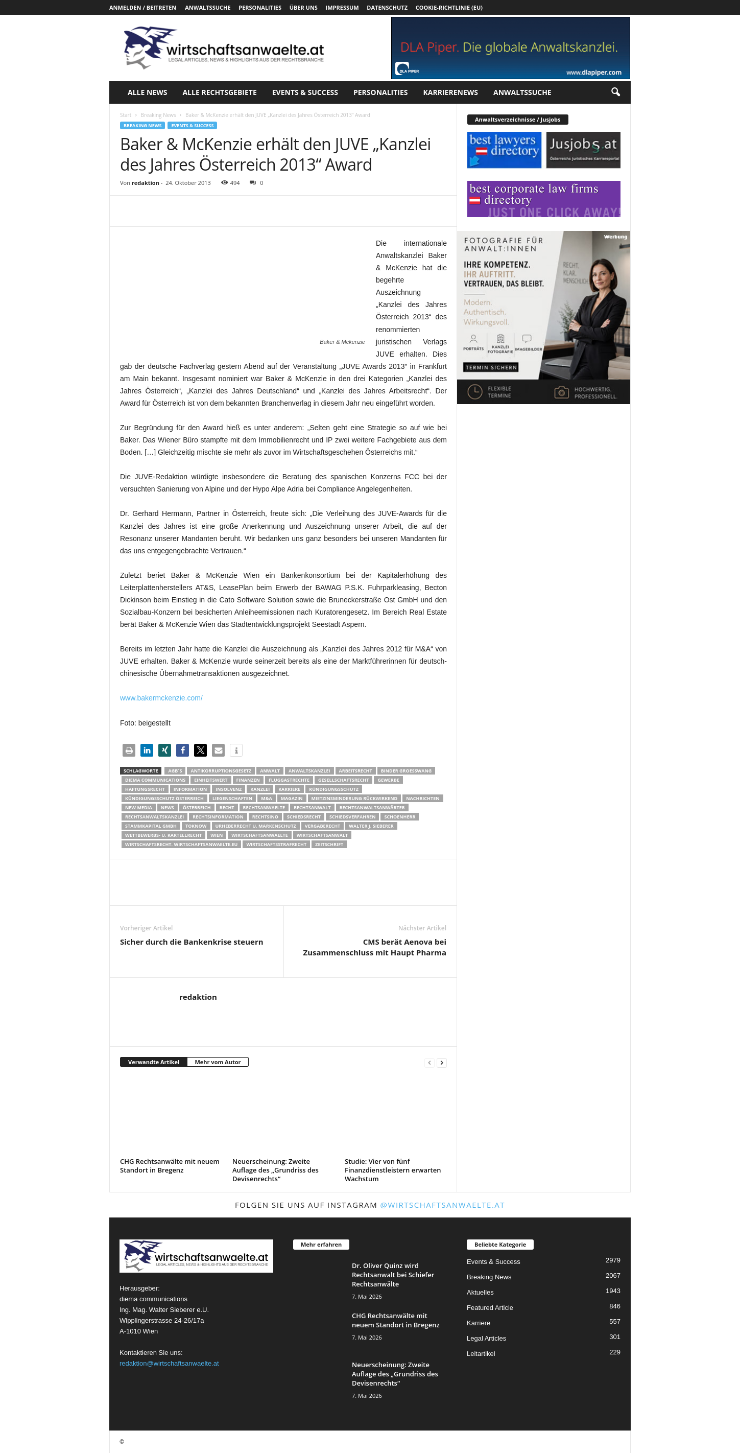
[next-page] (442, 1062)
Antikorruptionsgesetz (220, 770)
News (167, 807)
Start (125, 115)
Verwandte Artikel (153, 1062)
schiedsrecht (304, 816)
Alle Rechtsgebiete (219, 92)
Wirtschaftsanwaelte (259, 835)
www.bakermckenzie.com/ (161, 698)
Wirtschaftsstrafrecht (276, 844)
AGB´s (175, 770)
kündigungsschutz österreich (164, 798)
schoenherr (399, 816)
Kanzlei (260, 789)
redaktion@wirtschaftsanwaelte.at (169, 1363)
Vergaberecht (322, 826)
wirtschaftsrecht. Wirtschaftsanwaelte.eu (181, 844)
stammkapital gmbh (151, 826)
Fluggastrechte (289, 780)
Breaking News (158, 115)
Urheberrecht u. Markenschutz (256, 826)
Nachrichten (422, 798)
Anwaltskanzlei (309, 770)
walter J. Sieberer (371, 826)
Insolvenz (229, 789)
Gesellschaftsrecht (343, 780)
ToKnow (196, 826)
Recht (227, 807)
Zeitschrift (329, 844)
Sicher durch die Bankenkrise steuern (192, 941)
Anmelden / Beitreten (142, 7)
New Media (138, 807)
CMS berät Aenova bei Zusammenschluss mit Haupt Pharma (374, 946)
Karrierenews (450, 92)
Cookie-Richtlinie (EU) (449, 7)
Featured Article (490, 1307)
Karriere (289, 789)
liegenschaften (232, 798)
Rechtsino (265, 816)
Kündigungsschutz (334, 789)
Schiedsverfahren (352, 816)
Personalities (259, 7)
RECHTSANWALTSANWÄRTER (372, 807)
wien (216, 835)
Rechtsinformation (218, 816)
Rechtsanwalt (312, 807)
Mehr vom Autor (218, 1062)
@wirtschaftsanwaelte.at (443, 1205)
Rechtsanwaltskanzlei (154, 816)
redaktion (145, 182)
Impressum (342, 7)
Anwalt (270, 770)
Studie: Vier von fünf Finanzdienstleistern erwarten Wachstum (393, 1170)
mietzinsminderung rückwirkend (355, 798)
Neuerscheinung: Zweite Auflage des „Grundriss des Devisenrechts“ (275, 1170)
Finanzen (248, 780)
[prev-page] (429, 1062)
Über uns (304, 7)
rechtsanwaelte (264, 807)
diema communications (155, 780)
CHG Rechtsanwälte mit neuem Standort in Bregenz (170, 1166)
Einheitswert (210, 780)
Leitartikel (481, 1353)
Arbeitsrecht (355, 770)
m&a (266, 798)
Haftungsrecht (145, 789)
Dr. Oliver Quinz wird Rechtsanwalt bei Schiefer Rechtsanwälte (393, 1274)
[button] (615, 92)
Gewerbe (388, 780)
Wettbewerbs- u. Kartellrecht (163, 835)
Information (190, 789)
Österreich (197, 807)
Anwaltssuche (207, 7)
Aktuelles (480, 1292)
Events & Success (305, 92)
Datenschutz (387, 7)
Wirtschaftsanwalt (322, 835)
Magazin (292, 798)
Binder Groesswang (406, 770)
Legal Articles (486, 1338)
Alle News (147, 92)
